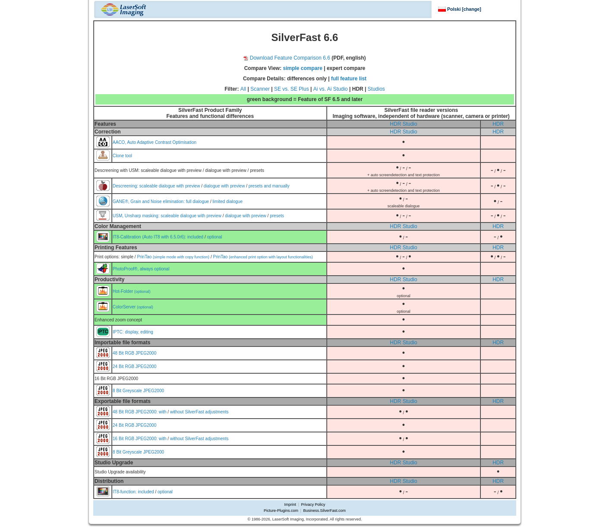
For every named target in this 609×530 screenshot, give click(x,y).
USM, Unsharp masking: (137, 215)
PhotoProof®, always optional (141, 269)
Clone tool (122, 155)
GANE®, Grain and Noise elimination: (149, 201)
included (195, 237)
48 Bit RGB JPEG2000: (136, 411)
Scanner (260, 89)
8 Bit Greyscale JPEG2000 (138, 390)
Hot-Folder (132, 291)
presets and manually (269, 186)
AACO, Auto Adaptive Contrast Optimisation (154, 142)
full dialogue (197, 201)
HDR (498, 124)
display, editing (139, 332)
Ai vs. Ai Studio (330, 89)
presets (277, 215)
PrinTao (173, 256)
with (163, 411)
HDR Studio (403, 124)
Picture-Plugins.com (281, 510)
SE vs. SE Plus (291, 89)
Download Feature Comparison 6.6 (286, 58)
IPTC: (119, 332)
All (243, 89)
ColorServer (133, 307)
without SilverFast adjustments (199, 411)
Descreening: (126, 186)
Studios (376, 89)
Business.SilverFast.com (324, 510)
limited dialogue (227, 201)
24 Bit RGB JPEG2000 (134, 366)
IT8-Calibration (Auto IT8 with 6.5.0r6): (150, 237)
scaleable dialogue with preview (169, 186)
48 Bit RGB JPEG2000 (134, 353)
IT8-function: (125, 491)
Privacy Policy (313, 504)
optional (214, 237)
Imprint (290, 504)
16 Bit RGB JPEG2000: (136, 438)
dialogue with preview (224, 186)
